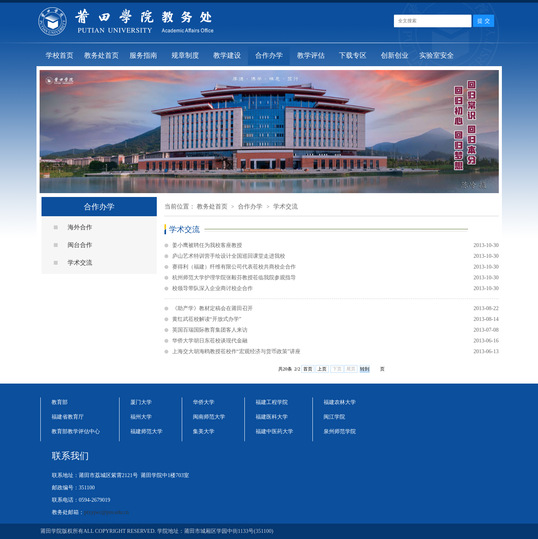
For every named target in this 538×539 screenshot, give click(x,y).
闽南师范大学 (209, 417)
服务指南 (143, 55)
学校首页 (59, 55)
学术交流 (80, 262)
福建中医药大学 (274, 431)
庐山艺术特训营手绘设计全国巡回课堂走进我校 (335, 256)
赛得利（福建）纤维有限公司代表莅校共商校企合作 (335, 267)
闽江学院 (334, 417)
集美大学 (203, 431)
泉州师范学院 (340, 431)
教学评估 (311, 55)
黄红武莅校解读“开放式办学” (335, 319)
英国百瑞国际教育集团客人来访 (335, 330)
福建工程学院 (272, 402)
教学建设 (227, 55)
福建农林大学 (340, 402)
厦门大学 (141, 402)
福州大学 (141, 417)
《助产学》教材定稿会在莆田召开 (335, 308)
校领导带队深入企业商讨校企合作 (335, 288)
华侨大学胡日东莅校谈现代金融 (335, 340)
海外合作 (80, 227)
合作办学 (269, 55)
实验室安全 (436, 55)
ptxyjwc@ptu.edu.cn (106, 512)
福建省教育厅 (67, 417)
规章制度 (185, 55)
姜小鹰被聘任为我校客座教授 (335, 245)
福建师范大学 (146, 431)
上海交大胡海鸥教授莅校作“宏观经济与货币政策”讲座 (335, 351)
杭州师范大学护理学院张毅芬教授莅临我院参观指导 (335, 277)
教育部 (59, 402)
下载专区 (353, 55)
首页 (307, 369)
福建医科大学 (272, 417)
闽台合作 (80, 245)
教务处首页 (101, 55)
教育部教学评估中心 (75, 431)
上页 (322, 369)
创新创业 (394, 55)
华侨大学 (203, 402)
